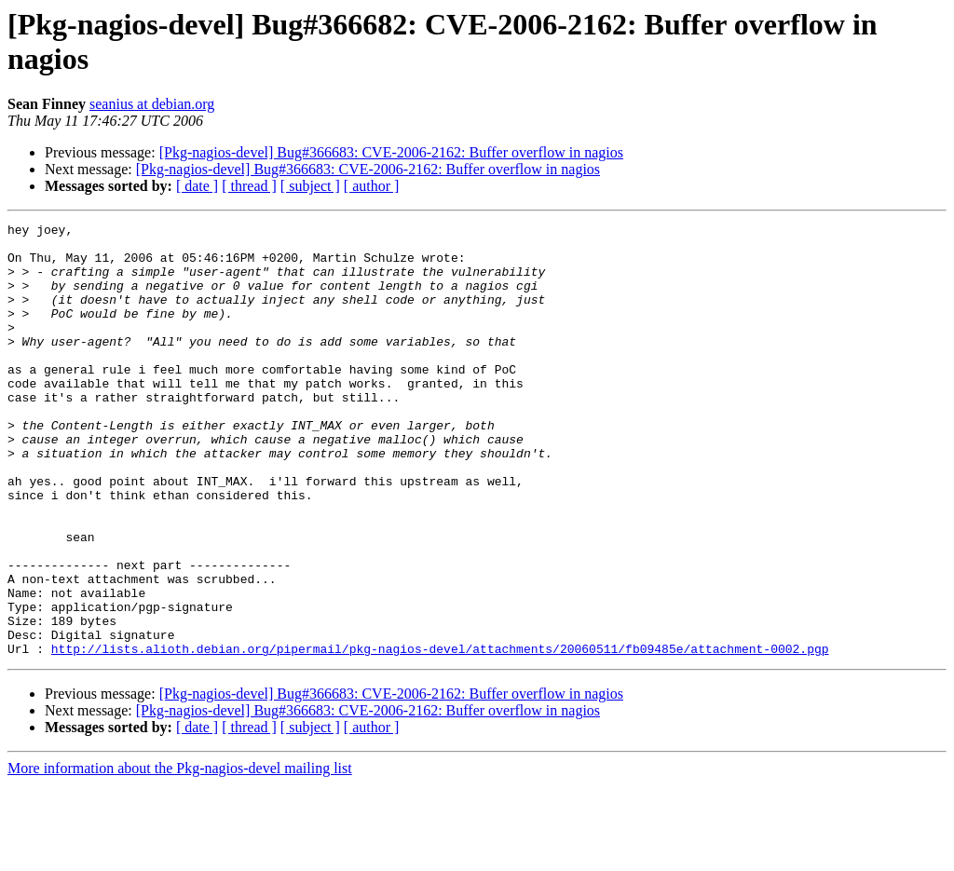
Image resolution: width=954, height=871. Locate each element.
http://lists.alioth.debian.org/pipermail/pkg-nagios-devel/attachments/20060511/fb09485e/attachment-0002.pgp (440, 735)
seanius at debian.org (151, 104)
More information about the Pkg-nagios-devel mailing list (179, 855)
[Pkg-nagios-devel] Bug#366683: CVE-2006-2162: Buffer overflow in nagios (391, 152)
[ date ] (197, 186)
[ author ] (372, 186)
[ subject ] (310, 186)
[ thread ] (249, 186)
